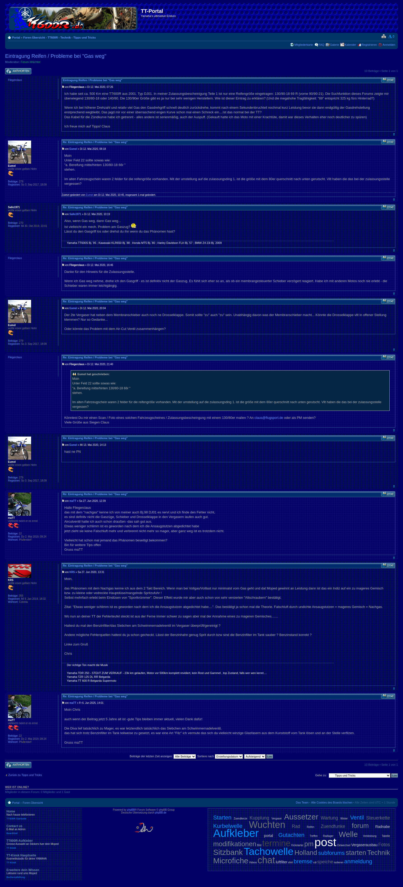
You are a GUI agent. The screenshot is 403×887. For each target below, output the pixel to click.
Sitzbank (228, 852)
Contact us (43, 829)
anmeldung (358, 861)
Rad (296, 826)
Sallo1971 (75, 214)
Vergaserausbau (364, 845)
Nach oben (393, 134)
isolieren (338, 862)
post (325, 842)
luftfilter (281, 862)
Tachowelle (269, 851)
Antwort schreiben (18, 71)
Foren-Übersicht (34, 37)
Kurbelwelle (227, 826)
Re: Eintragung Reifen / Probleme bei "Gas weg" (95, 142)
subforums (331, 853)
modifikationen (234, 844)
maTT (72, 501)
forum (360, 825)
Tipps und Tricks (84, 37)
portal (268, 836)
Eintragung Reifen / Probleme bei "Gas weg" (55, 56)
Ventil (357, 817)
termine (276, 843)
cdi (315, 862)
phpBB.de (160, 812)
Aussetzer (301, 816)
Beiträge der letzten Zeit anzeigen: (163, 756)
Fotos (384, 844)
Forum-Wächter (30, 61)
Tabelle (386, 836)
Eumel (73, 148)
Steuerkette (378, 817)
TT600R (53, 37)
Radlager (328, 836)
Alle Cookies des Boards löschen (331, 802)
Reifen (310, 827)
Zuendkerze (240, 818)
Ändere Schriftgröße (391, 36)
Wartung (329, 817)
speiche (325, 861)
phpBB (131, 809)
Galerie (334, 44)
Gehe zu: (321, 775)
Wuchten (267, 824)
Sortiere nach (220, 756)
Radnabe (382, 827)
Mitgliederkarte (303, 44)
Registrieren (369, 44)
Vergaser (276, 818)
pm (309, 844)
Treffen (314, 836)
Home (43, 815)
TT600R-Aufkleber (43, 844)
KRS (72, 572)
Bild (259, 845)
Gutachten (291, 835)
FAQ (321, 44)
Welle (348, 834)
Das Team (302, 802)
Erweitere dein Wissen (43, 873)
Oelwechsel (344, 845)
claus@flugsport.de (268, 418)
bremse (303, 861)
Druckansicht (384, 36)
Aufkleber (236, 833)
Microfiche (230, 860)
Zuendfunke (333, 826)
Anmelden (388, 44)
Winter (344, 818)
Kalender (350, 44)
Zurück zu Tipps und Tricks (25, 775)
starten (356, 852)
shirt (290, 862)
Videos (253, 862)
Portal (16, 37)
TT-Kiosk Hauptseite (43, 859)
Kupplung (259, 817)
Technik (65, 37)
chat (266, 860)
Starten (222, 817)
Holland (306, 852)
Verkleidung (370, 836)
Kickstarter (297, 845)
